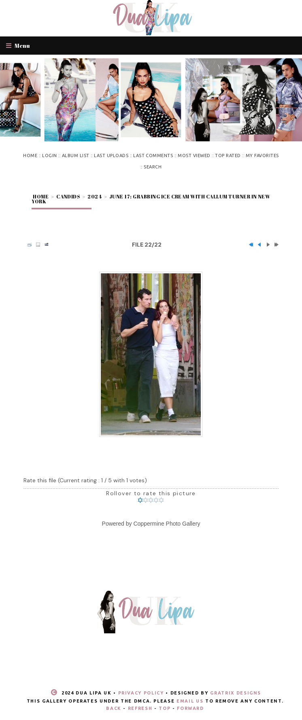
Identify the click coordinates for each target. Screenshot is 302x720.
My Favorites (262, 155)
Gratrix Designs (235, 692)
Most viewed (194, 155)
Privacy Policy (141, 692)
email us (190, 701)
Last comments (153, 155)
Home (30, 155)
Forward (190, 708)
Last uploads (111, 155)
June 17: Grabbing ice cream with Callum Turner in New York (151, 198)
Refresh (140, 708)
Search (153, 166)
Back (113, 708)
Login (49, 155)
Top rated (227, 155)
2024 (94, 196)
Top (164, 708)
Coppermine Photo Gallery (166, 523)
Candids (68, 196)
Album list (75, 155)
